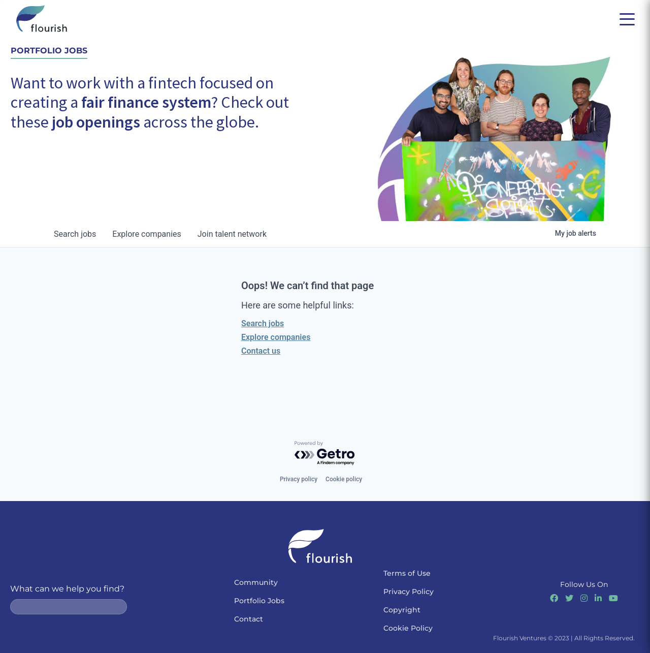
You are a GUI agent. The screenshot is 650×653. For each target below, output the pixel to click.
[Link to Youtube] (613, 598)
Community (256, 582)
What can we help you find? (67, 589)
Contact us (260, 351)
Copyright (401, 609)
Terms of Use (407, 573)
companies (146, 234)
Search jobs (262, 323)
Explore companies (275, 337)
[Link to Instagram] (584, 598)
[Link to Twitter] (569, 598)
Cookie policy (344, 479)
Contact (248, 619)
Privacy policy (298, 479)
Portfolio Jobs (259, 600)
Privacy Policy (408, 591)
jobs (75, 234)
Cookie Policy (408, 628)
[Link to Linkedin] (598, 598)
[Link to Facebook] (554, 598)
